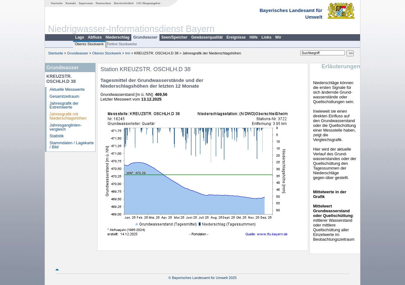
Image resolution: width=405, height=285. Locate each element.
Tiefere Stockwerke (122, 44)
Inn (127, 53)
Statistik (57, 135)
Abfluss (95, 37)
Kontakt (70, 3)
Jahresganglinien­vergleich (66, 127)
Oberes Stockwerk (89, 44)
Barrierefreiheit (124, 3)
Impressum (86, 3)
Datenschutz (103, 3)
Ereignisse (236, 37)
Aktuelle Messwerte (67, 89)
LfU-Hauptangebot (148, 3)
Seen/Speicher (174, 37)
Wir (278, 37)
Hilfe (254, 37)
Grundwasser (145, 37)
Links (266, 37)
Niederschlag (117, 37)
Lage (79, 37)
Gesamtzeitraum (64, 96)
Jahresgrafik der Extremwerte (64, 105)
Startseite (57, 3)
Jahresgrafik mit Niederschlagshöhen (68, 116)
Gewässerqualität (206, 37)
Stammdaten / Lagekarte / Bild (72, 144)
